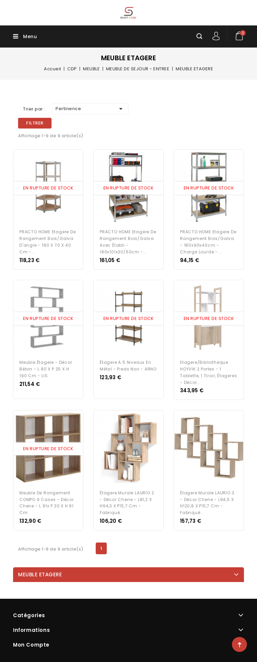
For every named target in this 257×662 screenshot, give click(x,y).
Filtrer (35, 123)
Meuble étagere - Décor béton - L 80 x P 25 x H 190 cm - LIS (45, 368)
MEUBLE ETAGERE (40, 573)
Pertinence (90, 109)
